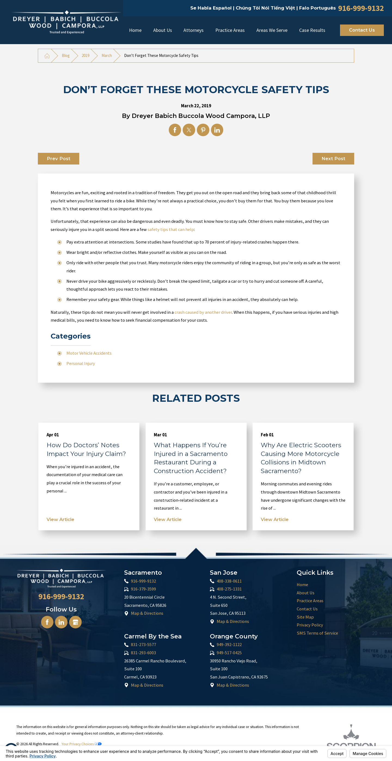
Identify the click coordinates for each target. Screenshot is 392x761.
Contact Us (362, 30)
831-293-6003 (143, 653)
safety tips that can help (171, 229)
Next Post (333, 158)
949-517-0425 (229, 653)
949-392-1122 (229, 644)
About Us (162, 30)
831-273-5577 (143, 644)
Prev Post (58, 158)
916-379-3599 (143, 589)
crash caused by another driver (203, 312)
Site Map (305, 617)
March (107, 55)
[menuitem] (135, 30)
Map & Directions (147, 613)
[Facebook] (47, 622)
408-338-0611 (229, 581)
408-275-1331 (229, 589)
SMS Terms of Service (317, 633)
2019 (85, 55)
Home (135, 30)
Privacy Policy (310, 625)
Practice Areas (230, 30)
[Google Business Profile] (75, 622)
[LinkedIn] (61, 622)
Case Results (312, 30)
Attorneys (193, 30)
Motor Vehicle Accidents (89, 353)
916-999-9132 (361, 8)
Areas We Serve (271, 30)
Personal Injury (80, 363)
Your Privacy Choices (82, 743)
